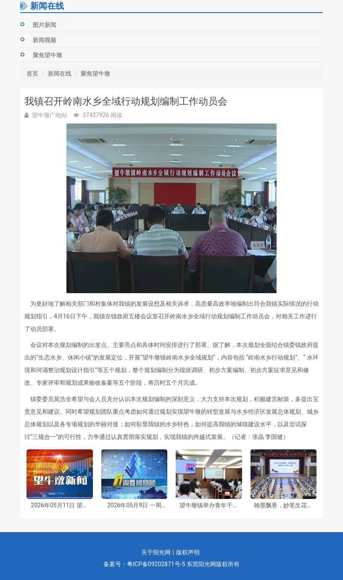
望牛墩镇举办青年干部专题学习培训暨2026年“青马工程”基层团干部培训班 (208, 505)
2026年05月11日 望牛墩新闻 (59, 505)
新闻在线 (59, 73)
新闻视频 (44, 40)
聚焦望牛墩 (47, 55)
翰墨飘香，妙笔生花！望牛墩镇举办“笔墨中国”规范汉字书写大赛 (283, 505)
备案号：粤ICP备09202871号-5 (144, 564)
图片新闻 (44, 24)
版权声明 (188, 552)
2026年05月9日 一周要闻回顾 (134, 505)
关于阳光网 (156, 552)
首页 (32, 73)
